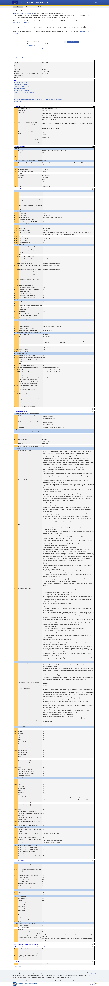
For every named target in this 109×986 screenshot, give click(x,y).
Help (96, 2)
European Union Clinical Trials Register (24, 13)
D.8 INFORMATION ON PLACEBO (21, 90)
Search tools (39, 49)
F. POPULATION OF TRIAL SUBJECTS (22, 95)
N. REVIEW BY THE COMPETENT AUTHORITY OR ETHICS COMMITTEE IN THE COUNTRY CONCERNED (38, 99)
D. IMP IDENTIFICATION (19, 88)
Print (16, 58)
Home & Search (18, 7)
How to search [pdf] (31, 45)
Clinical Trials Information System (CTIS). (22, 22)
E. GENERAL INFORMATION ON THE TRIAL (24, 93)
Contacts (40, 7)
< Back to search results (18, 55)
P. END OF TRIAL (18, 101)
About (48, 7)
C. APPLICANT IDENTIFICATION (21, 86)
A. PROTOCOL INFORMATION (21, 82)
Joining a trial (30, 7)
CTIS (58, 975)
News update (58, 7)
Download (22, 58)
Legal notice (94, 974)
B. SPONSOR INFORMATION (20, 84)
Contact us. (21, 966)
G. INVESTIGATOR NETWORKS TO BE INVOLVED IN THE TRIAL (28, 97)
